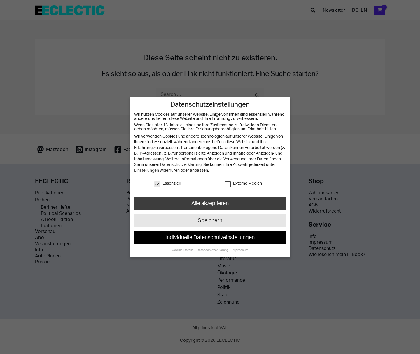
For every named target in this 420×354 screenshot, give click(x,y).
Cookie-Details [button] (183, 249)
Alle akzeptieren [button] (210, 203)
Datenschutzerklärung (181, 165)
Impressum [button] (240, 249)
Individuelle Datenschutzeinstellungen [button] (210, 237)
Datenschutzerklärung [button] (213, 249)
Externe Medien (243, 183)
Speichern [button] (210, 220)
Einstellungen (146, 171)
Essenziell (167, 183)
